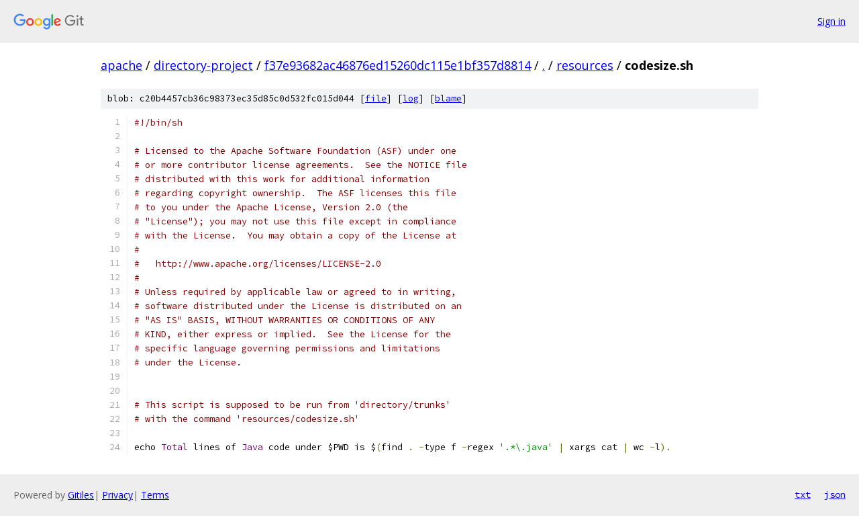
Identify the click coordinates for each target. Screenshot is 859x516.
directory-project (203, 65)
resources (584, 65)
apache (121, 65)
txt (803, 494)
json (835, 494)
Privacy (117, 494)
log (411, 98)
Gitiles (81, 494)
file (376, 98)
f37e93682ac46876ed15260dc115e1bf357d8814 (397, 65)
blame (448, 98)
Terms (155, 494)
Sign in (831, 21)
